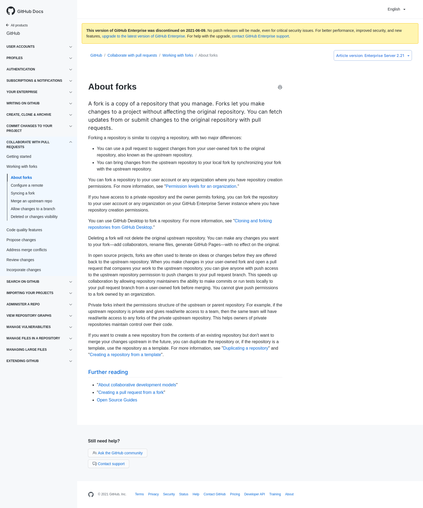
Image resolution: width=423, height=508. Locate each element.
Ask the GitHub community (118, 453)
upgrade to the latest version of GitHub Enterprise (143, 36)
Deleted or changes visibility (34, 216)
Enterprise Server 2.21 (373, 55)
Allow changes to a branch (33, 209)
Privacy (153, 494)
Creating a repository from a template (125, 354)
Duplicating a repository (245, 348)
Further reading (108, 372)
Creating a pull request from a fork (131, 392)
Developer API (254, 494)
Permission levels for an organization (201, 186)
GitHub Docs (30, 11)
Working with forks (177, 55)
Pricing (235, 494)
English (396, 9)
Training (275, 494)
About (289, 494)
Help (196, 494)
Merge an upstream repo (31, 201)
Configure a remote (27, 185)
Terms (139, 494)
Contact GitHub (215, 494)
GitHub (13, 33)
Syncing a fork (23, 193)
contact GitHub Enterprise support (260, 36)
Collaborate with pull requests (132, 55)
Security (169, 494)
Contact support (109, 464)
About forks (21, 177)
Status (183, 494)
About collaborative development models (137, 385)
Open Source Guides (117, 400)
